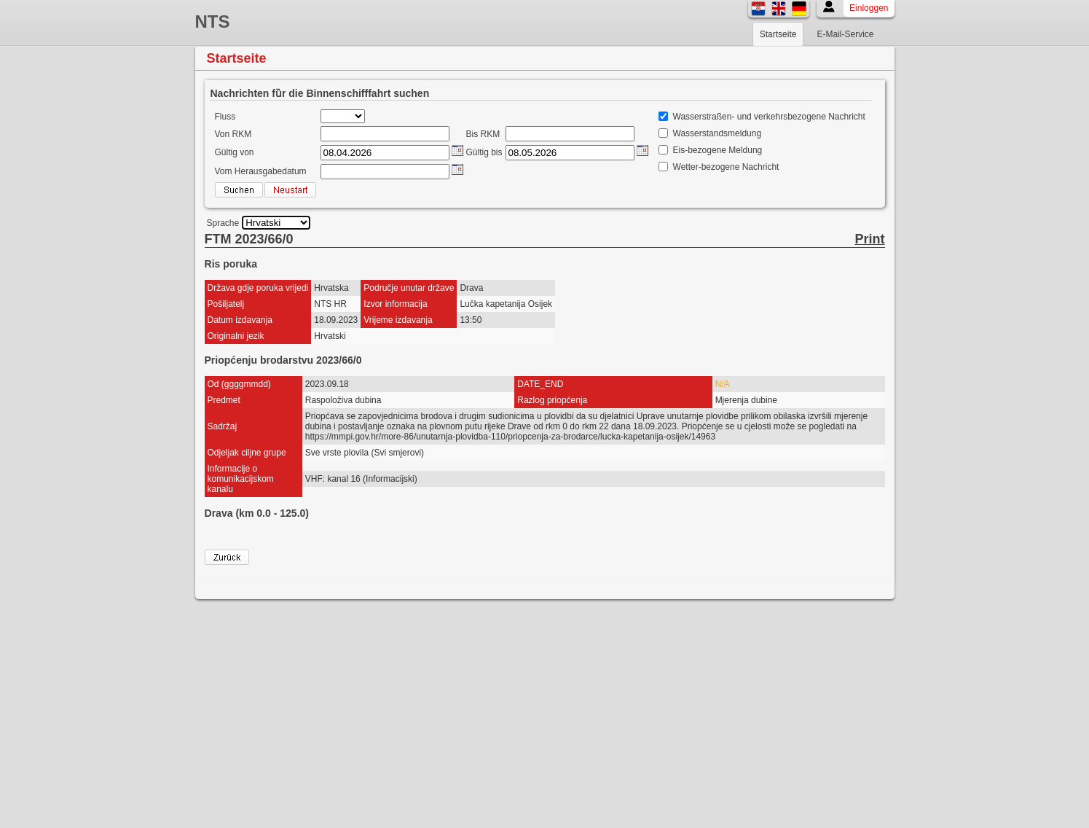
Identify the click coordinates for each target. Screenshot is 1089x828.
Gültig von (234, 152)
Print (869, 239)
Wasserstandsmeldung (717, 133)
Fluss (225, 117)
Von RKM (233, 134)
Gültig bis (484, 152)
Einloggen (868, 8)
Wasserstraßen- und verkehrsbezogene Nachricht (769, 117)
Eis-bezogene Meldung (718, 150)
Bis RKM (483, 134)
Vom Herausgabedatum (261, 171)
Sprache (223, 223)
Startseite (778, 34)
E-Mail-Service (845, 34)
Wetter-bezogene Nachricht (726, 167)
